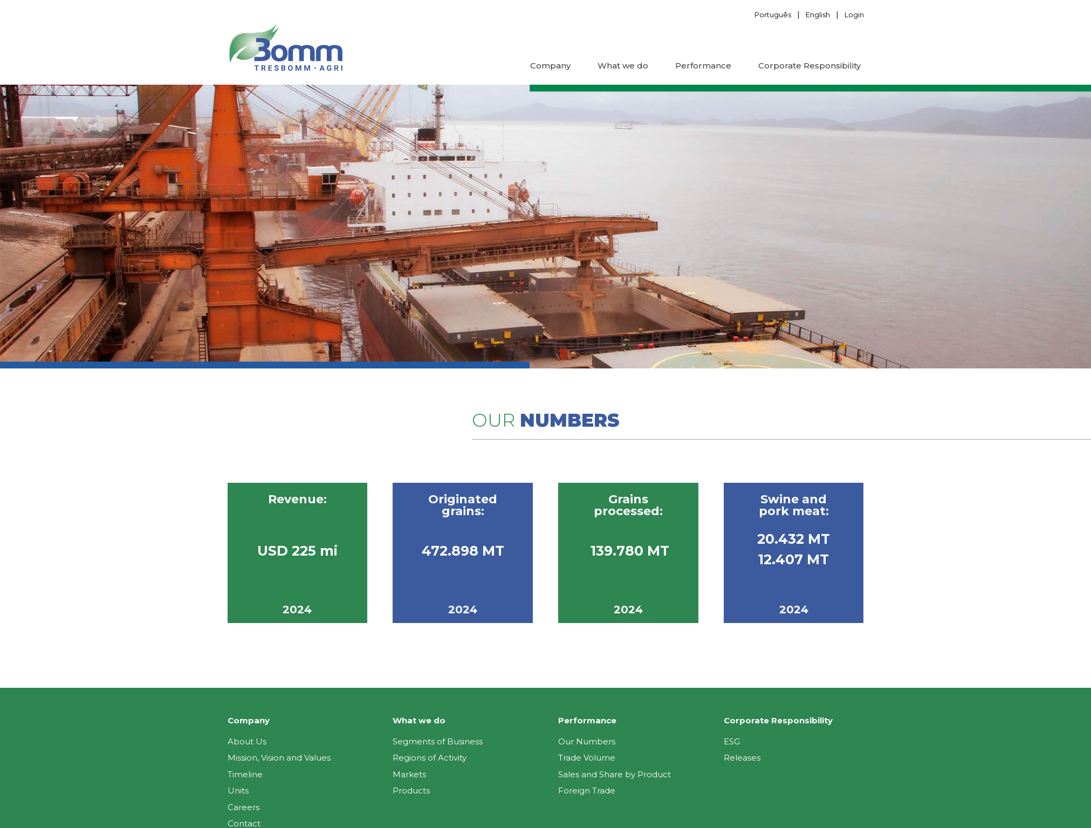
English (818, 14)
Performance (703, 65)
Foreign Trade (586, 790)
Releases (742, 757)
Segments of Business (438, 741)
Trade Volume (586, 757)
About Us (247, 741)
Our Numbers (586, 741)
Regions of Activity (429, 757)
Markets (409, 774)
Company (550, 65)
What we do (623, 65)
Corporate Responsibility (809, 65)
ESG (732, 741)
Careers (243, 807)
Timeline (245, 774)
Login (854, 14)
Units (238, 790)
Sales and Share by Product (614, 774)
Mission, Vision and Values (279, 757)
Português (772, 14)
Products (411, 790)
